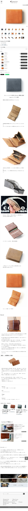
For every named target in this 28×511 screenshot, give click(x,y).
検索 (24, 493)
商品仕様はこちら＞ (3, 70)
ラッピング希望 (3, 47)
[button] (1, 410)
